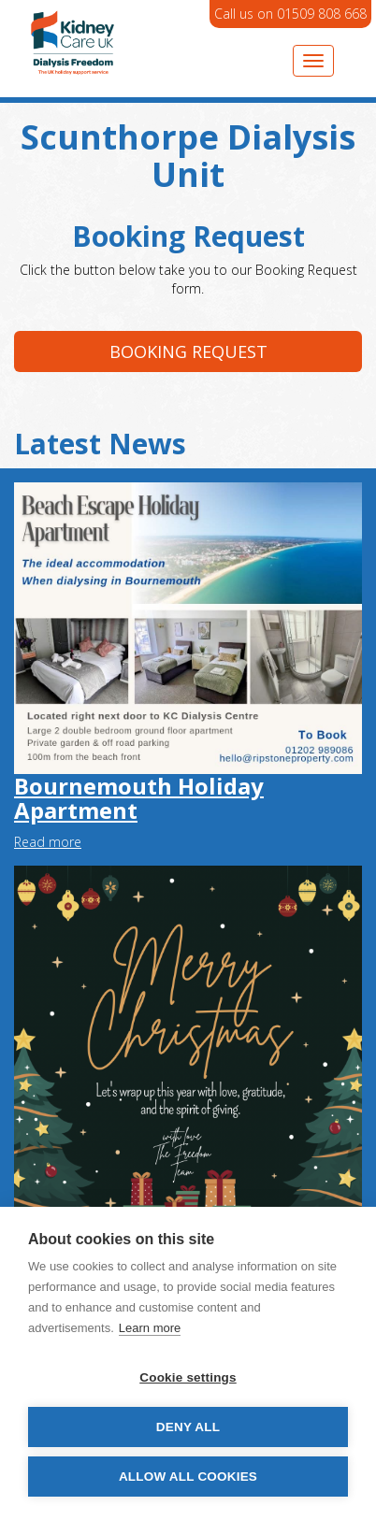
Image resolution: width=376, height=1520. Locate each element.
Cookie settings (188, 1377)
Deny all (188, 1427)
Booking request (188, 351)
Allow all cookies (188, 1477)
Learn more (150, 1328)
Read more (47, 842)
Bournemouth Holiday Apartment (139, 797)
